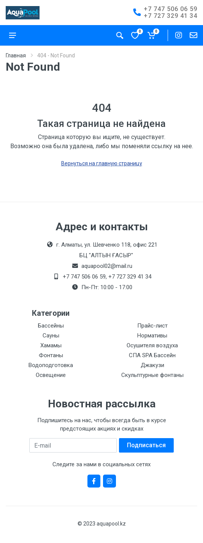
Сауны (51, 335)
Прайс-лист (152, 325)
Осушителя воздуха (152, 345)
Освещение (51, 375)
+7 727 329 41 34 (170, 15)
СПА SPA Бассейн (152, 355)
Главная (16, 55)
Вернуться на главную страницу (101, 163)
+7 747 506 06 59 (170, 9)
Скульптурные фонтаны (152, 375)
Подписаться (146, 445)
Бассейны (51, 325)
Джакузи (152, 365)
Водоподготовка (51, 365)
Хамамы (51, 345)
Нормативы (152, 335)
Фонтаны (51, 355)
